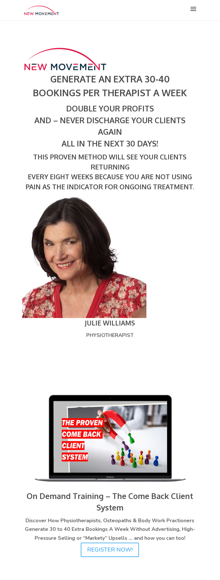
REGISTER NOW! (110, 550)
